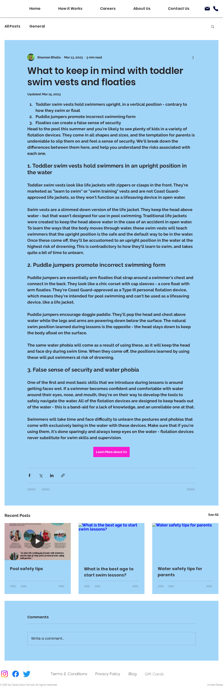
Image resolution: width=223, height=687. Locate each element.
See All (213, 514)
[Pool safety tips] (38, 541)
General (37, 26)
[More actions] (193, 57)
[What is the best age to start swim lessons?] (112, 541)
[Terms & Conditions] (69, 674)
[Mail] (207, 9)
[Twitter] (26, 673)
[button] (212, 26)
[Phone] (216, 9)
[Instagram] (4, 673)
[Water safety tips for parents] (185, 541)
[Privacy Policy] (108, 674)
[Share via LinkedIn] (52, 475)
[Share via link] (63, 475)
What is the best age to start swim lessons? (109, 572)
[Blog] (132, 674)
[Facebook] (15, 673)
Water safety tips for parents (180, 572)
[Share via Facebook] (29, 475)
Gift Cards (154, 674)
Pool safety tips (26, 568)
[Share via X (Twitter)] (40, 475)
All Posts (12, 26)
